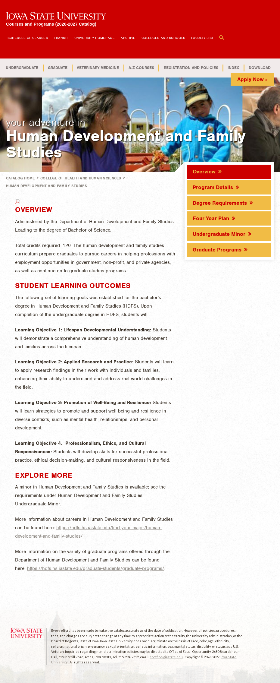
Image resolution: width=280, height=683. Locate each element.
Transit (61, 38)
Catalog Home (20, 178)
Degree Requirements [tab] (220, 203)
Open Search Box (222, 34)
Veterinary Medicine (98, 67)
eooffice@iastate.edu (166, 657)
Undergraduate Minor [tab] (219, 234)
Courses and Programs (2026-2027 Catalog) (51, 24)
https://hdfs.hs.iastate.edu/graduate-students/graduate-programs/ (95, 568)
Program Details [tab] (213, 187)
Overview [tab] (204, 171)
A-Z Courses (141, 67)
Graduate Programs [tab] (217, 249)
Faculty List (202, 38)
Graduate (57, 67)
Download (260, 67)
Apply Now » (252, 79)
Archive (128, 38)
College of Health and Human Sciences (80, 178)
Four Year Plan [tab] (211, 218)
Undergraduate (22, 67)
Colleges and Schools (163, 38)
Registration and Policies (191, 67)
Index (233, 67)
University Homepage (94, 38)
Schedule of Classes (28, 38)
